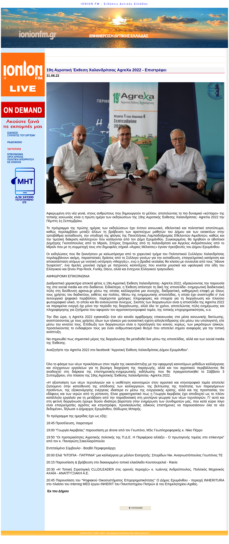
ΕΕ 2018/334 (14, 162)
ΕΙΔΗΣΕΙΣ (12, 133)
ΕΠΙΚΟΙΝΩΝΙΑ (15, 154)
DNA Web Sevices (138, 533)
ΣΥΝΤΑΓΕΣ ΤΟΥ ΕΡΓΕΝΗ (21, 135)
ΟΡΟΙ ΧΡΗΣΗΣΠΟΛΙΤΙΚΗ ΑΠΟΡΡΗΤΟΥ (20, 158)
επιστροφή (136, 507)
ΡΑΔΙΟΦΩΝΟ (14, 142)
